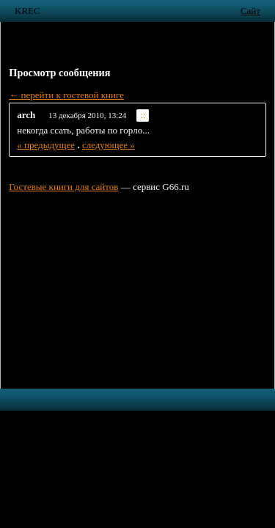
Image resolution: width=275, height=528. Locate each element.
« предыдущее (46, 144)
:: (143, 115)
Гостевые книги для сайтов (63, 186)
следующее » (108, 144)
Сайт (250, 10)
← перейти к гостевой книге (66, 94)
